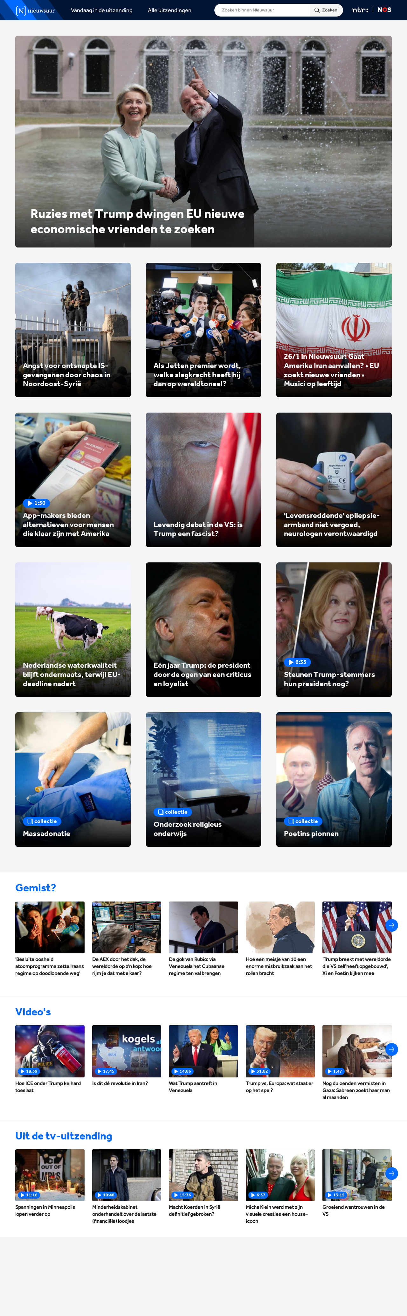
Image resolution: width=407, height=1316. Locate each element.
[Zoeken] (326, 10)
